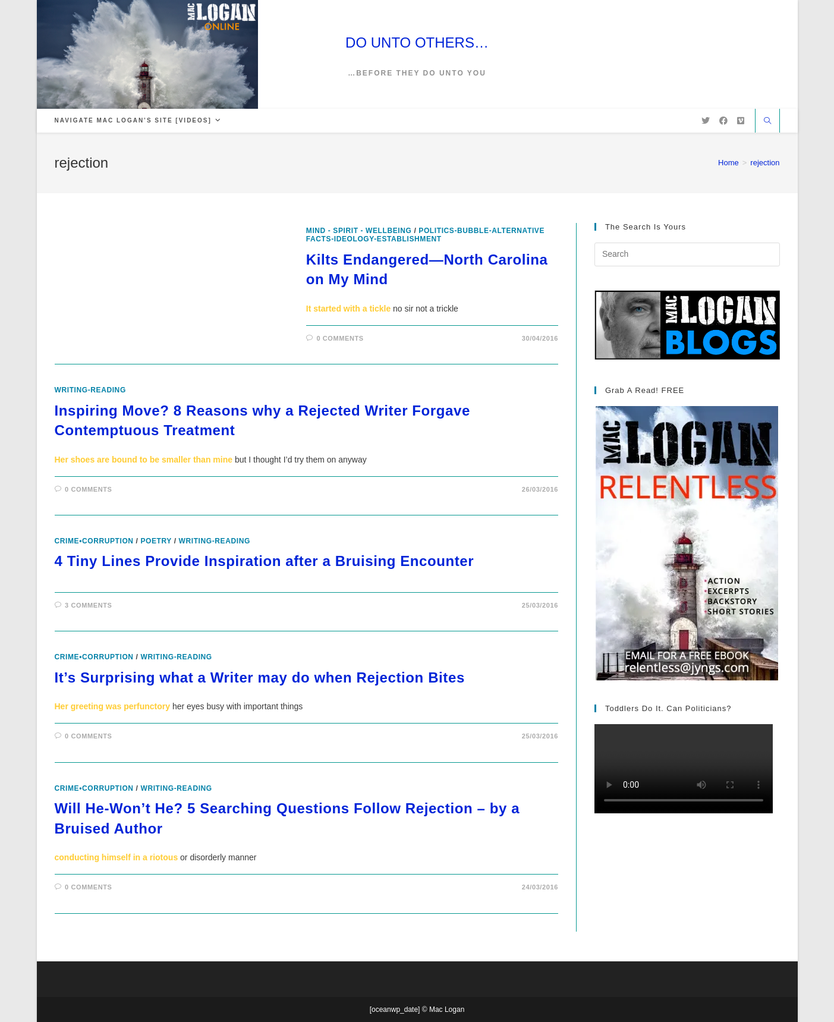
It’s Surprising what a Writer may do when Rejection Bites (260, 677)
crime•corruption (94, 541)
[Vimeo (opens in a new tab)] (740, 121)
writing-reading (90, 390)
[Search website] (767, 121)
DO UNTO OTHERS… (417, 42)
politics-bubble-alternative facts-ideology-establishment (425, 235)
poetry (155, 541)
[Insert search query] (687, 254)
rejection (764, 162)
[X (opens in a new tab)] (706, 121)
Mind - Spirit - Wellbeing (359, 231)
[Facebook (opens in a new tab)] (723, 121)
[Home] (728, 162)
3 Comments (88, 605)
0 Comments (339, 338)
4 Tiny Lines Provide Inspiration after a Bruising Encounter (264, 561)
